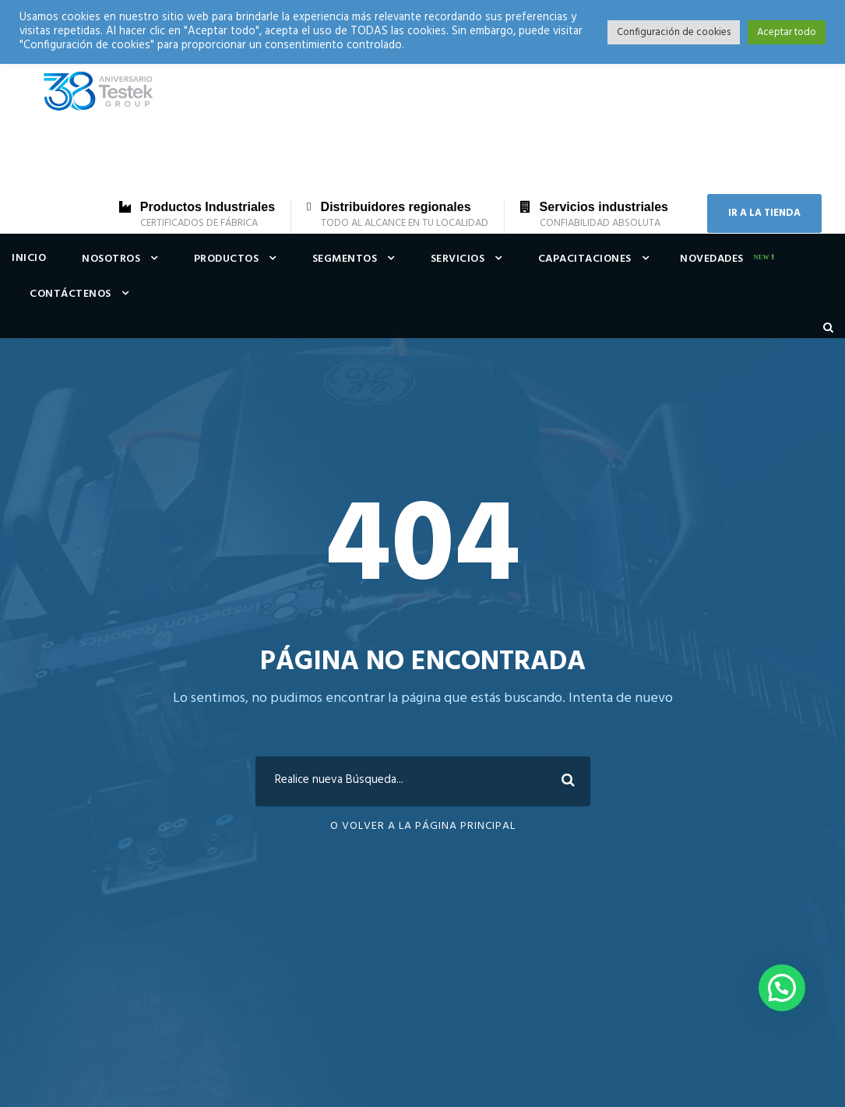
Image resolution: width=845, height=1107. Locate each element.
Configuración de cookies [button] (674, 32)
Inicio (29, 258)
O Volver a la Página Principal (423, 826)
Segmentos (345, 259)
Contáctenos (70, 294)
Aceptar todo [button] (786, 32)
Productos (226, 259)
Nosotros (111, 259)
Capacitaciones (585, 259)
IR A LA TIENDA (764, 213)
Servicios (458, 259)
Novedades (712, 259)
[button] (782, 987)
